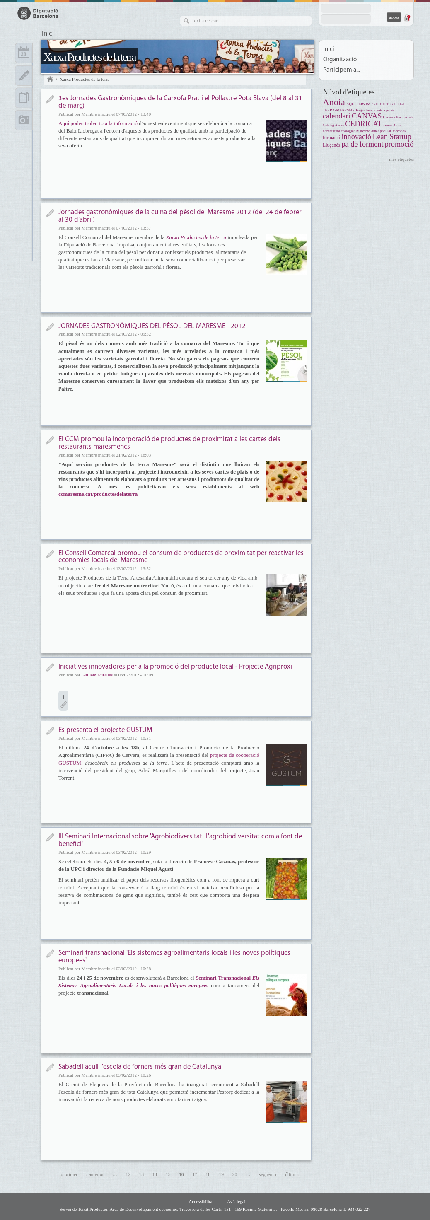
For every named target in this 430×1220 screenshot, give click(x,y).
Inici (48, 34)
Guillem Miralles (97, 674)
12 (128, 1174)
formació (331, 137)
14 (154, 1174)
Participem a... (341, 70)
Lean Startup (391, 137)
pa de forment (362, 144)
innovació (356, 137)
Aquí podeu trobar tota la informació (98, 123)
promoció (399, 144)
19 (221, 1174)
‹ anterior (95, 1174)
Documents (24, 97)
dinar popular (381, 131)
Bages (360, 110)
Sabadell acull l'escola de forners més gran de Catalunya (139, 1066)
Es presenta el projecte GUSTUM (105, 730)
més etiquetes (401, 159)
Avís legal (236, 1201)
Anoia (334, 102)
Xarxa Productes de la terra (89, 57)
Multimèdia (24, 120)
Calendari (24, 53)
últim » (292, 1174)
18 (207, 1174)
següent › (268, 1174)
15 (168, 1174)
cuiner (387, 125)
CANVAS (367, 116)
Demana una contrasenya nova (407, 18)
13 (141, 1174)
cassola (408, 117)
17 (194, 1174)
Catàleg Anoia (333, 125)
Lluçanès (331, 145)
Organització (340, 60)
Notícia (50, 99)
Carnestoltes (392, 117)
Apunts (24, 75)
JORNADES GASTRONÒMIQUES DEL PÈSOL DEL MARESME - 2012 (152, 326)
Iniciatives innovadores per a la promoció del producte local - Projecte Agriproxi (175, 666)
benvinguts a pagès (380, 110)
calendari (336, 116)
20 (234, 1174)
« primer (69, 1174)
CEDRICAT (363, 124)
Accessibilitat (200, 1201)
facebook (399, 131)
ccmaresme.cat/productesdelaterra (98, 494)
